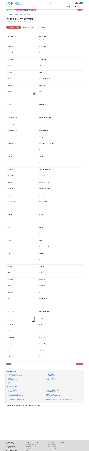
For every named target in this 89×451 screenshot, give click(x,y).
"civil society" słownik (50, 374)
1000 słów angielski (50, 392)
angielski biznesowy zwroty (51, 391)
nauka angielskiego (52, 444)
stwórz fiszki (12, 10)
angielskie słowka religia (51, 375)
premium (80, 10)
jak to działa (27, 10)
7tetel (9, 382)
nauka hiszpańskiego (52, 448)
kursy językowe (20, 10)
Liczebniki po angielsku (12, 380)
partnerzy (37, 446)
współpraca (28, 446)
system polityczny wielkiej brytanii (15, 375)
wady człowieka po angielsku (14, 397)
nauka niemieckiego (52, 446)
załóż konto (66, 2)
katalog (33, 10)
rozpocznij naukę (14, 27)
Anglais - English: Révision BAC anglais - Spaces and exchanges (59, 399)
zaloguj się (72, 2)
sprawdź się (44, 27)
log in (76, 2)
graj (38, 27)
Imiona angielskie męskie (13, 379)
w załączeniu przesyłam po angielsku (15, 395)
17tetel (47, 382)
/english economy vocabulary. (52, 378)
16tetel (9, 378)
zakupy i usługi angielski (13, 388)
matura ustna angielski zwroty (52, 388)
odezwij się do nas (30, 444)
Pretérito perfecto (11, 401)
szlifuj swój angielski (50, 394)
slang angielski (11, 391)
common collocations (12, 374)
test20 (9, 383)
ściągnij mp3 (26, 27)
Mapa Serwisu (51, 442)
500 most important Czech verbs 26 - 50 (16, 399)
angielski (8, 363)
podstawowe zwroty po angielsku (52, 390)
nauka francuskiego (52, 449)
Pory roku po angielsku (50, 376)
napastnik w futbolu (12, 392)
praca (36, 448)
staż (35, 449)
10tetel (47, 380)
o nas (36, 444)
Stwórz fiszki (79, 364)
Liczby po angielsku (50, 379)
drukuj (32, 27)
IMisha (25, 21)
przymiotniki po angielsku (13, 394)
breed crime (10, 376)
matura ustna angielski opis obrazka (53, 395)
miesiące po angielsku (12, 390)
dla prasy (28, 448)
